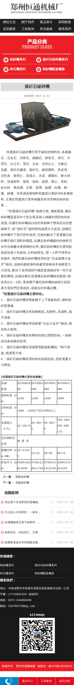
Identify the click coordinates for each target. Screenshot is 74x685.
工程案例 (28, 29)
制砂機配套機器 (54, 69)
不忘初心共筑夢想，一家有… (22, 512)
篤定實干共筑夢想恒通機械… (22, 502)
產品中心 (27, 681)
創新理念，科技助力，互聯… (22, 532)
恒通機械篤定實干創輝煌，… (22, 522)
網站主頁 (9, 22)
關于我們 (28, 22)
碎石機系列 (18, 69)
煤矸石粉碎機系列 (55, 59)
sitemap (37, 615)
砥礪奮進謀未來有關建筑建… (22, 542)
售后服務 (46, 29)
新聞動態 (64, 22)
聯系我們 (64, 29)
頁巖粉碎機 (22, 482)
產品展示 (46, 22)
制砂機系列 (18, 59)
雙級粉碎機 (22, 476)
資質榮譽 (9, 29)
